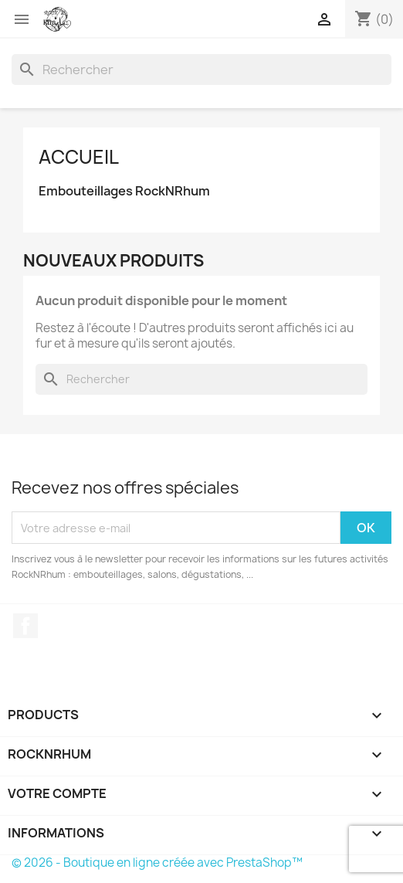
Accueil (79, 157)
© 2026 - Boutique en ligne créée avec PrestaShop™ (157, 862)
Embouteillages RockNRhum (124, 191)
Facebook (25, 625)
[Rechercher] (201, 69)
